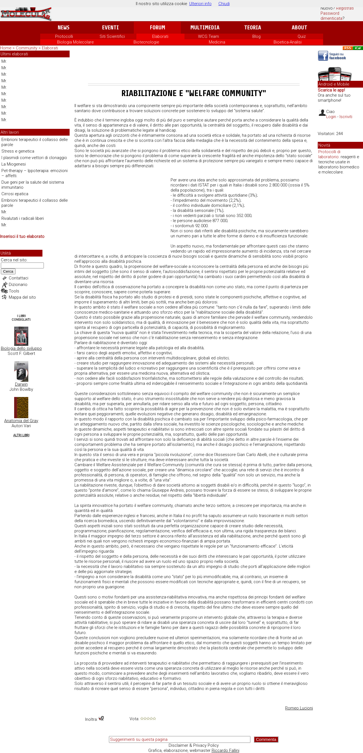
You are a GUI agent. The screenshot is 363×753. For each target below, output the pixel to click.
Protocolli (64, 36)
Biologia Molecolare (75, 42)
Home (5, 48)
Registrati (345, 8)
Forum (157, 27)
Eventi (110, 27)
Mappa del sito (22, 297)
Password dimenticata (331, 16)
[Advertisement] (194, 68)
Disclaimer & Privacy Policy (194, 745)
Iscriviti (346, 116)
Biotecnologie (146, 42)
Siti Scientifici (112, 36)
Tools (14, 291)
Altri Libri (21, 435)
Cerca (8, 271)
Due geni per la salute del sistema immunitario (32, 185)
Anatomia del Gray (21, 420)
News (63, 27)
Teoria (252, 27)
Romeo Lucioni (299, 708)
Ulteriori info (200, 3)
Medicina (217, 42)
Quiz (302, 36)
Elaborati (160, 36)
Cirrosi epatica (14, 193)
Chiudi (224, 3)
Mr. (4, 61)
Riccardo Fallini (225, 750)
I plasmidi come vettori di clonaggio (34, 157)
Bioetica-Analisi (288, 42)
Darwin (21, 384)
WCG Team (208, 36)
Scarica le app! (331, 90)
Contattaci (18, 278)
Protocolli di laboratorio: (329, 154)
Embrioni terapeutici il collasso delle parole (34, 142)
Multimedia (205, 27)
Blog (256, 36)
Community (27, 48)
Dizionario (18, 284)
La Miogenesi (13, 164)
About (299, 27)
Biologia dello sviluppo (21, 348)
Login (331, 116)
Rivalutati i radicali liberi (22, 218)
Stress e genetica (17, 151)
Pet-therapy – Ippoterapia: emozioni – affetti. (34, 173)
